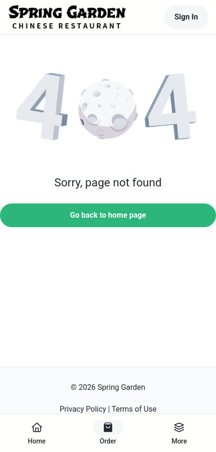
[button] (108, 110)
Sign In (186, 16)
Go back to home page (108, 215)
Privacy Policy (83, 409)
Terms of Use (134, 409)
